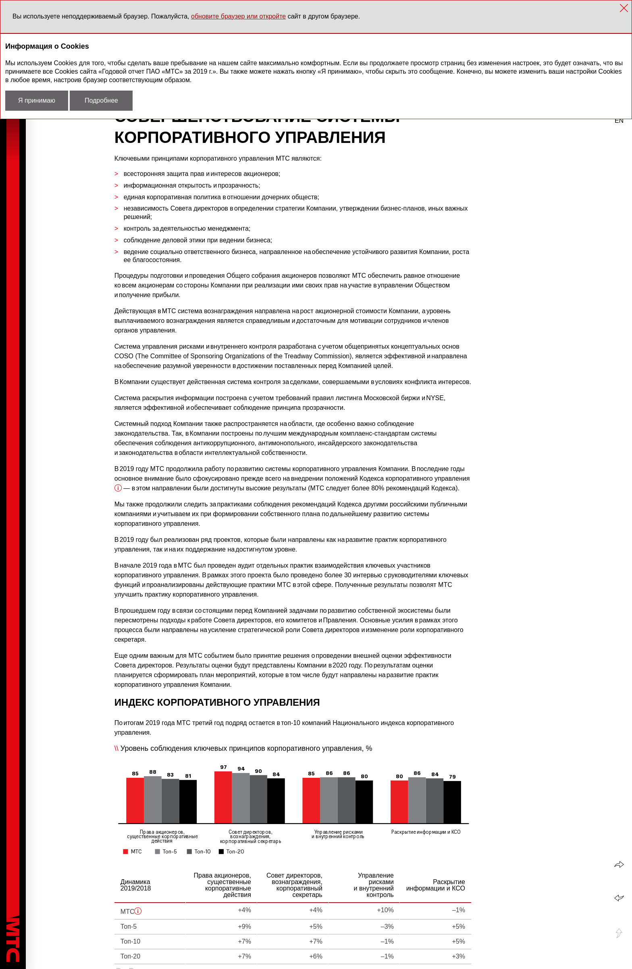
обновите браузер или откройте (238, 16)
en (619, 120)
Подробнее (101, 100)
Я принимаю (36, 100)
